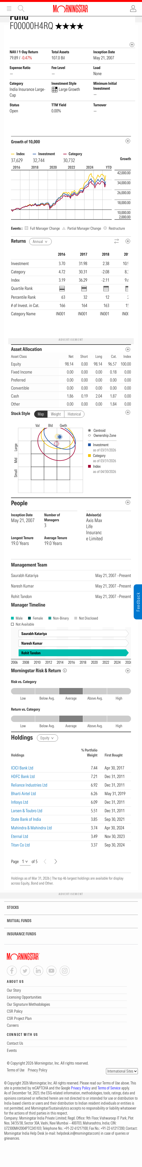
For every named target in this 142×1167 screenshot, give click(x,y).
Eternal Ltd (19, 855)
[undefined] (128, 431)
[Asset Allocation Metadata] (128, 368)
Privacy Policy (37, 1089)
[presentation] (71, 478)
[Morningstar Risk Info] (65, 689)
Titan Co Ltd (20, 864)
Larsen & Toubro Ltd (26, 829)
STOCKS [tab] (9, 926)
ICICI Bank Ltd (22, 787)
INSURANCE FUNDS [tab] (18, 953)
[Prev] (45, 880)
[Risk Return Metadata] (128, 690)
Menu (9, 8)
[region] (69, 311)
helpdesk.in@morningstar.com (78, 1152)
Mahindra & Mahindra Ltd (31, 847)
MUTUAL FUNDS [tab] (15, 940)
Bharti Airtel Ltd (23, 812)
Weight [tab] (56, 433)
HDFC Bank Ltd (23, 795)
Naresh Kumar (22, 605)
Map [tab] (41, 433)
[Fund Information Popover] (132, 31)
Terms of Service (109, 1107)
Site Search (21, 8)
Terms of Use (15, 1089)
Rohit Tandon (21, 615)
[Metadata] (128, 160)
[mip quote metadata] (132, 63)
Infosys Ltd (19, 821)
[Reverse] (116, 260)
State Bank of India (26, 838)
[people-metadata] (128, 521)
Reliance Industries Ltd (29, 804)
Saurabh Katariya (24, 594)
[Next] (56, 880)
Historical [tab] (74, 433)
